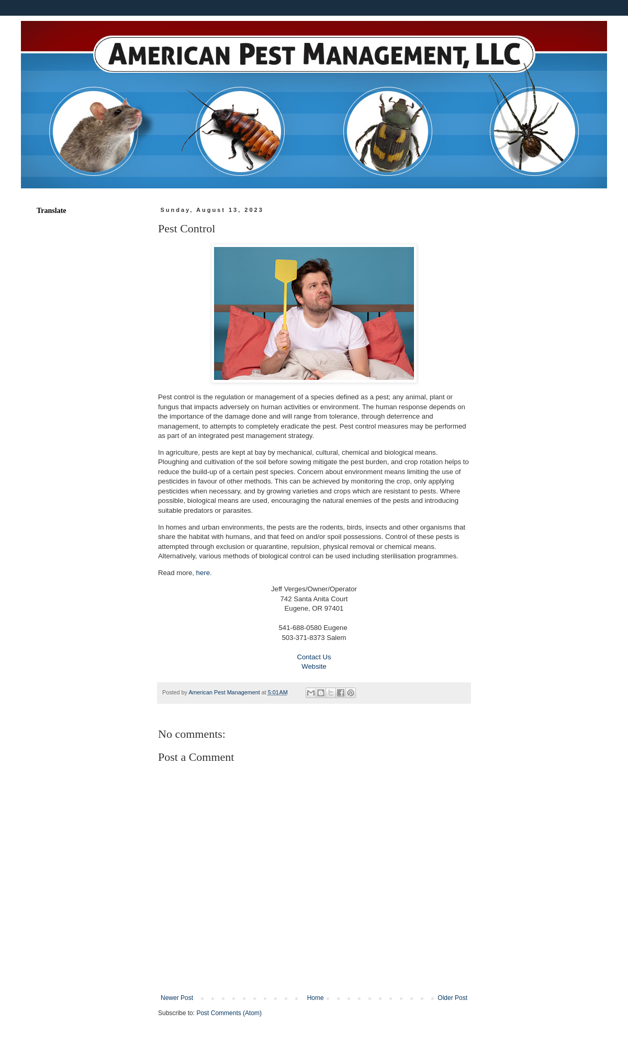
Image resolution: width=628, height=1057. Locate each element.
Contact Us (314, 657)
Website (313, 666)
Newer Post (177, 998)
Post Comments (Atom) (229, 1013)
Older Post (452, 998)
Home (315, 998)
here (203, 573)
